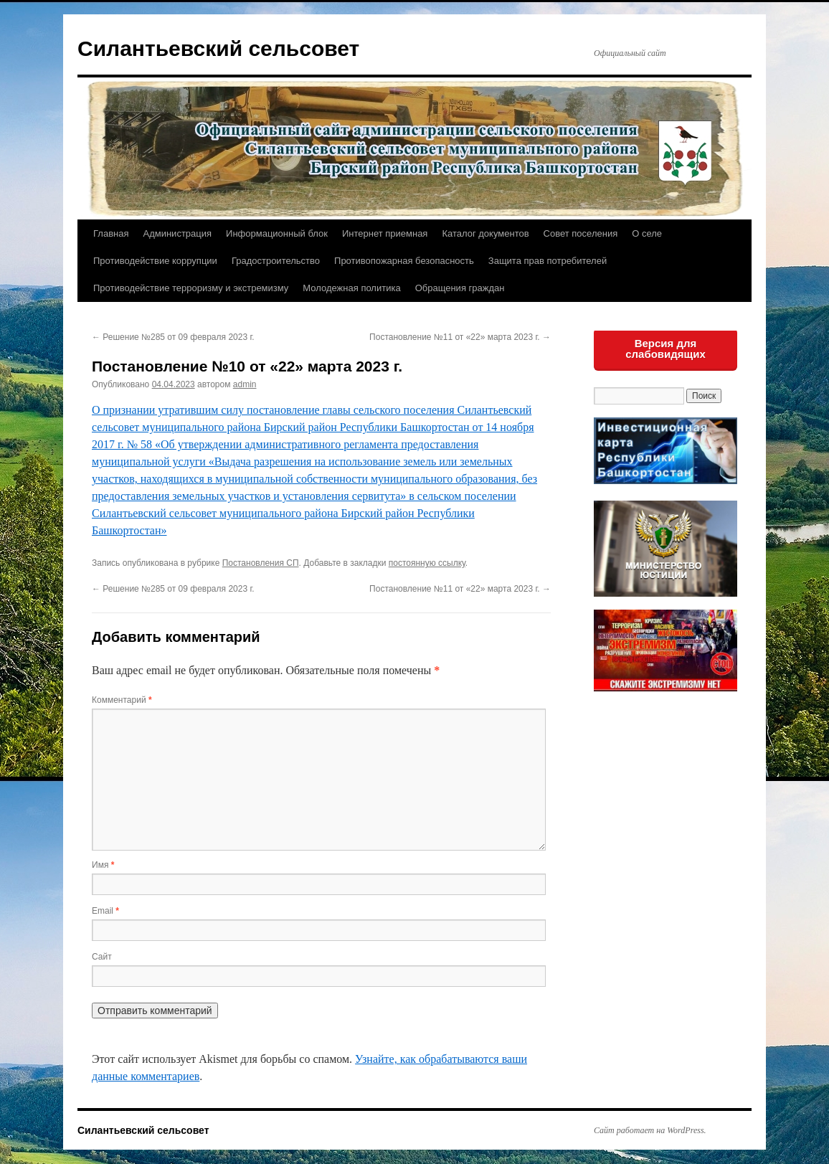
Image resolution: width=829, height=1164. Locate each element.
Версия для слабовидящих (665, 348)
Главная (110, 233)
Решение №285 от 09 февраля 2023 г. (173, 337)
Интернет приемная (384, 233)
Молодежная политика (351, 288)
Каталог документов (485, 233)
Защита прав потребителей (547, 260)
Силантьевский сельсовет (218, 48)
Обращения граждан (460, 288)
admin (245, 384)
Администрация (177, 233)
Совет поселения (581, 233)
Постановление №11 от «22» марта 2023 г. (460, 337)
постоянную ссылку (427, 563)
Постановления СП (260, 563)
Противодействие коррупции (155, 260)
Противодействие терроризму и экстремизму (190, 288)
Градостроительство (276, 260)
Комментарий (122, 700)
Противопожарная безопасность (404, 260)
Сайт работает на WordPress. (650, 1130)
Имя (103, 865)
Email (105, 911)
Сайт (102, 957)
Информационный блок (277, 233)
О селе (647, 233)
